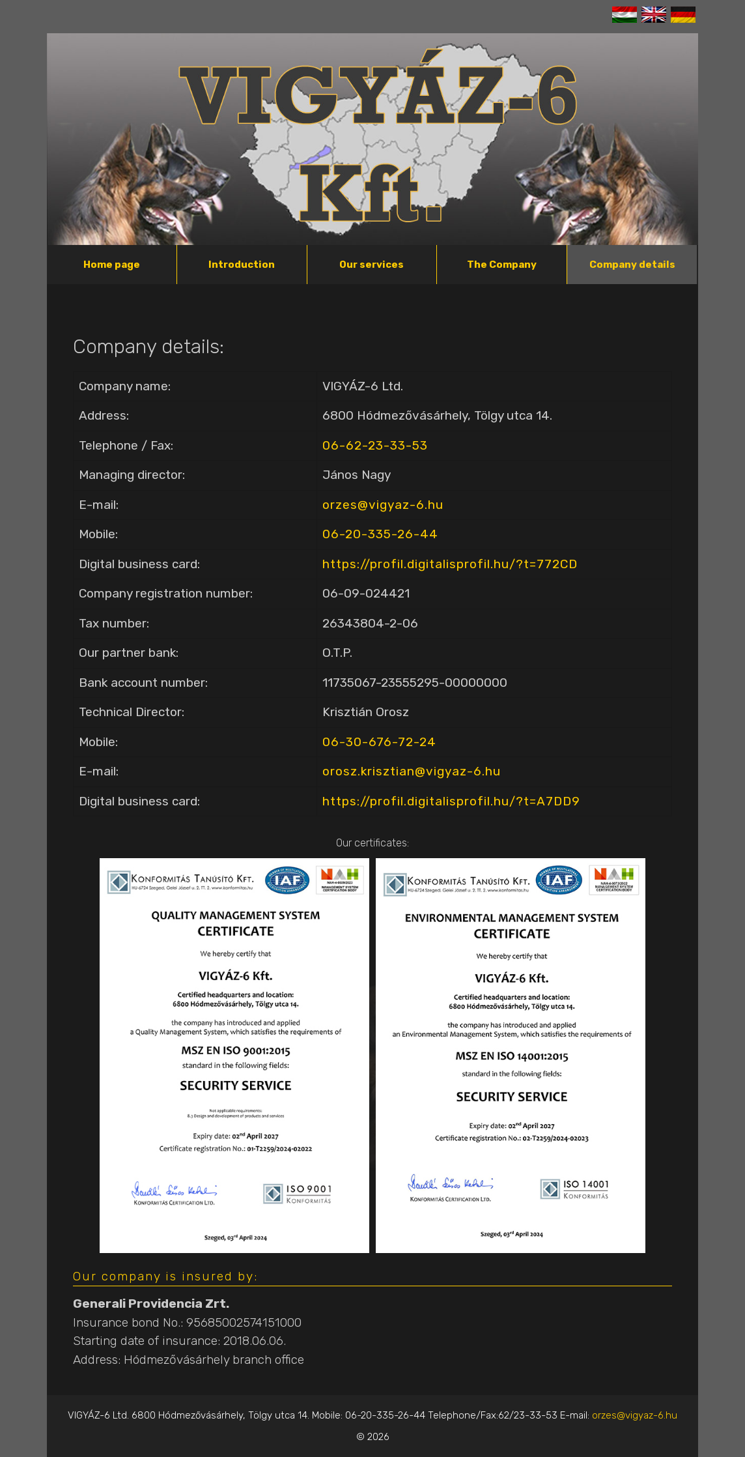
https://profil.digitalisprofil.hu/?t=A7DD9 (451, 801)
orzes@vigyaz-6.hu (382, 504)
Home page (111, 264)
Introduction (241, 264)
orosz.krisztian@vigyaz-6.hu (411, 771)
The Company (502, 264)
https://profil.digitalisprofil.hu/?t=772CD (450, 563)
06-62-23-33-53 (375, 445)
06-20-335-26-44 (380, 534)
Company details (632, 264)
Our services (371, 264)
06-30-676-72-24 (379, 741)
